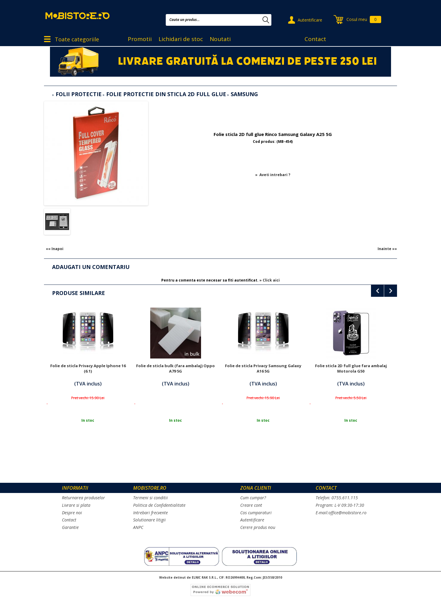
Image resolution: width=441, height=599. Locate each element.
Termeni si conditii (150, 497)
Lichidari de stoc (181, 39)
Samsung (244, 94)
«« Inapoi (54, 248)
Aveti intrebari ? (274, 174)
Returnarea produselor (83, 497)
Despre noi (72, 512)
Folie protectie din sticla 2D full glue (166, 94)
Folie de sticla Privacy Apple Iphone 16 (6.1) (88, 368)
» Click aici (269, 280)
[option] (87, 375)
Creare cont (251, 505)
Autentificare (310, 20)
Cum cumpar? (253, 497)
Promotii (140, 39)
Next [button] (390, 291)
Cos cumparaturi (256, 512)
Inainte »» (387, 248)
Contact (315, 39)
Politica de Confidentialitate (159, 505)
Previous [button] (377, 291)
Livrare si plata (76, 505)
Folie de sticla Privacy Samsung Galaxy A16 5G (263, 368)
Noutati (220, 39)
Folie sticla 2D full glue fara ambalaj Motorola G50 (351, 368)
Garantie (70, 527)
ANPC (138, 527)
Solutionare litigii (149, 520)
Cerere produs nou (257, 527)
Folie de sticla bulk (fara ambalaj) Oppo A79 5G (175, 368)
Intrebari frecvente (150, 512)
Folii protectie (79, 94)
